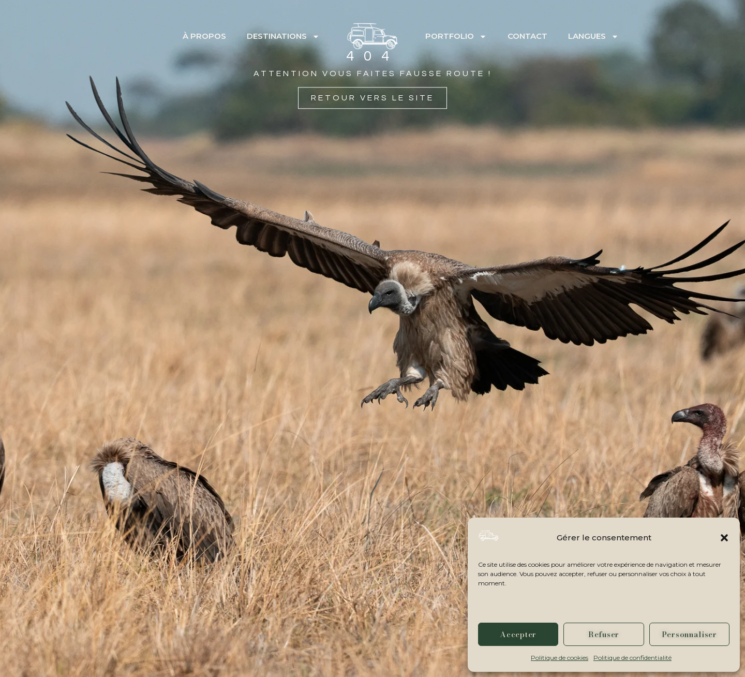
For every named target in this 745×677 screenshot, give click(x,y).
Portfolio (456, 36)
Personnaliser (689, 634)
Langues (593, 36)
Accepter (518, 634)
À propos (204, 36)
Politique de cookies (559, 657)
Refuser (603, 634)
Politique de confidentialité (632, 657)
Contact (527, 36)
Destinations (283, 36)
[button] (724, 538)
